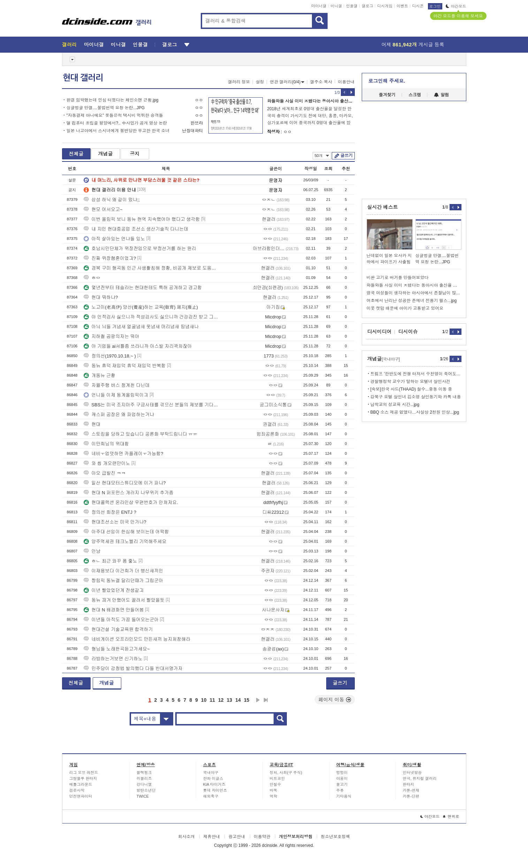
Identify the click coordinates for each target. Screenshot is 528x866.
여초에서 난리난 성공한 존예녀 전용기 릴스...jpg (412, 300)
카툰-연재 (411, 790)
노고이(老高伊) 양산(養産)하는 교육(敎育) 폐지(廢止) (141, 307)
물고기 (342, 784)
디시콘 (418, 6)
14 (238, 700)
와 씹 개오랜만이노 (107, 463)
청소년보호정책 (335, 836)
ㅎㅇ (92, 277)
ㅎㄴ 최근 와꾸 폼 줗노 (110, 561)
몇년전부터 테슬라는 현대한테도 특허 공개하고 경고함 (143, 287)
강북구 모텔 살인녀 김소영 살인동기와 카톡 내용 (415, 396)
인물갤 (352, 6)
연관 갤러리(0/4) (287, 82)
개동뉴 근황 (99, 375)
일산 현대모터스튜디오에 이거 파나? (125, 482)
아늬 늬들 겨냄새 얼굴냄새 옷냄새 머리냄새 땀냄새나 (141, 326)
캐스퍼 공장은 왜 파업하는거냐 (119, 414)
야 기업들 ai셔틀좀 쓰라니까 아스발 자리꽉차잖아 (138, 346)
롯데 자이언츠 (215, 790)
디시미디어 (379, 331)
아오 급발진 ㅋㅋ (104, 473)
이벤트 (402, 6)
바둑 (273, 790)
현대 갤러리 (83, 78)
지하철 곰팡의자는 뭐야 (111, 336)
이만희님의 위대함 (106, 443)
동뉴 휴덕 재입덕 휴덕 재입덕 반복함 (125, 365)
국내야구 (211, 772)
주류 (340, 790)
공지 (135, 154)
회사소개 (186, 836)
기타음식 (344, 796)
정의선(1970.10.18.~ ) (110, 356)
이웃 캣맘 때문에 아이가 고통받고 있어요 (405, 308)
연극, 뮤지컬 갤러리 (420, 778)
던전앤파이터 (80, 796)
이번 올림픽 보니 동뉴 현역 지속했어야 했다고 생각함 (142, 219)
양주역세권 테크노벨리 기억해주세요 (125, 541)
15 (247, 700)
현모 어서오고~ (103, 209)
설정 (260, 82)
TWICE (143, 796)
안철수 (275, 784)
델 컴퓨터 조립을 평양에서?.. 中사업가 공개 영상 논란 (117, 123)
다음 (258, 700)
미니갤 (336, 6)
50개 (322, 155)
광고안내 (236, 836)
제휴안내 (211, 836)
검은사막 (77, 790)
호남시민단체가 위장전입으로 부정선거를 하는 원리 (140, 248)
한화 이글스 (213, 778)
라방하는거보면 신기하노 (113, 658)
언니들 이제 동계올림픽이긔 (116, 395)
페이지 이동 (335, 699)
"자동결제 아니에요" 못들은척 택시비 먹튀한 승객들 (115, 115)
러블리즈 (144, 778)
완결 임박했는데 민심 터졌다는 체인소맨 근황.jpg (113, 100)
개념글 (105, 154)
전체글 (76, 154)
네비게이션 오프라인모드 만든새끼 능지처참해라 (137, 639)
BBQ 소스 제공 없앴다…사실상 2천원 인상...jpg (414, 412)
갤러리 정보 (239, 82)
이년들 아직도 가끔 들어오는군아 (121, 619)
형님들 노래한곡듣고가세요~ (117, 649)
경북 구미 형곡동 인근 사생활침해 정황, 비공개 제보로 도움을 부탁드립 (151, 268)
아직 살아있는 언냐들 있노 (114, 238)
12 (221, 700)
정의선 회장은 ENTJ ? (110, 512)
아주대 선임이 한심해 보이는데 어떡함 (126, 531)
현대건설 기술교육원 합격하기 (118, 629)
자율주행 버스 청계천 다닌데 (117, 385)
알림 (441, 94)
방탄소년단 (146, 790)
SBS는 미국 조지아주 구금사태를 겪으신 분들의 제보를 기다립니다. (151, 404)
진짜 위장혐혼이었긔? (110, 258)
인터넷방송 (412, 772)
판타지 (408, 784)
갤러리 (69, 44)
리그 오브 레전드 (83, 772)
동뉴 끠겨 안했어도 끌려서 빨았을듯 (124, 600)
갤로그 (367, 6)
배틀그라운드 (80, 784)
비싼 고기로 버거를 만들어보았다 (398, 277)
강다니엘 (144, 784)
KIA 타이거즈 (214, 784)
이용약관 (262, 836)
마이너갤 (319, 6)
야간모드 (456, 6)
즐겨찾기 (387, 94)
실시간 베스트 (382, 207)
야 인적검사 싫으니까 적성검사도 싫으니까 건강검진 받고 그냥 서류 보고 (151, 316)
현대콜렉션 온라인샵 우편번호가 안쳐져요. (131, 502)
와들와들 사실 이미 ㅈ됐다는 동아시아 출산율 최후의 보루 (321, 101)
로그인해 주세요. (386, 81)
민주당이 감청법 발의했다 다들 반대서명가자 (133, 668)
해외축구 (211, 796)
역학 (273, 796)
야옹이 (342, 778)
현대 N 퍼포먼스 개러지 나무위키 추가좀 (128, 492)
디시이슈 (408, 331)
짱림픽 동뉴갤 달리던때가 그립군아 (123, 580)
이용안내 (346, 82)
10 (204, 700)
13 (229, 700)
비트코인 (277, 778)
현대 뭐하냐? (101, 297)
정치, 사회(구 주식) (286, 772)
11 (212, 700)
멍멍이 (342, 772)
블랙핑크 (144, 772)
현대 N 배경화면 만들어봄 (114, 609)
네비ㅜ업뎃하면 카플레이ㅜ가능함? (123, 453)
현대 (92, 424)
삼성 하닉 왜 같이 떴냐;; (112, 199)
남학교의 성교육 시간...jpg (395, 404)
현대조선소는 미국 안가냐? (115, 522)
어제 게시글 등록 (413, 44)
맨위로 (451, 816)
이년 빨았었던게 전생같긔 (114, 590)
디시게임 (384, 6)
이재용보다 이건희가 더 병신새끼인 (123, 570)
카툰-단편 (411, 796)
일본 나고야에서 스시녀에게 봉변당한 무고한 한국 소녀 (118, 130)
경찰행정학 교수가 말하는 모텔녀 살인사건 (410, 381)
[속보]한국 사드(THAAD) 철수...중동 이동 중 (411, 389)
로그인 (435, 6)
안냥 (92, 551)
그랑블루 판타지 (83, 778)
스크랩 (414, 94)
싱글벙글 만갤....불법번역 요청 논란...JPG (106, 107)
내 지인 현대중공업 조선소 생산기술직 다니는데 (136, 229)
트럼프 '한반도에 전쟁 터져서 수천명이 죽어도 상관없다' (415, 373)
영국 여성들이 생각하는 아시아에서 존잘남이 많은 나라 (414, 293)
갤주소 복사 (321, 82)
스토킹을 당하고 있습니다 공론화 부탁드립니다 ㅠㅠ (140, 434)
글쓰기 (346, 155)
